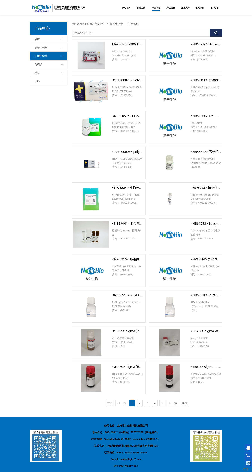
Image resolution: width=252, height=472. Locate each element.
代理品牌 (141, 7)
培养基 (40, 63)
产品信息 (170, 7)
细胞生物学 (41, 56)
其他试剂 (41, 86)
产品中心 (156, 7)
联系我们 (215, 7)
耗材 (37, 102)
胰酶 (39, 80)
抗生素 (40, 69)
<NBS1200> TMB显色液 (208, 116)
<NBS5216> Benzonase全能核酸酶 (216, 44)
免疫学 (38, 94)
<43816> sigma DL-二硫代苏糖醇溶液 (218, 367)
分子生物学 (41, 47)
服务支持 (185, 7)
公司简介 (200, 7)
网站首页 (126, 7)
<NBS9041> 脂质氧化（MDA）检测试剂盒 (142, 223)
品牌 (37, 39)
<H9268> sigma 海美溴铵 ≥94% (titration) (221, 331)
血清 (39, 74)
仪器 (37, 111)
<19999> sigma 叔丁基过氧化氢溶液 (138, 331)
